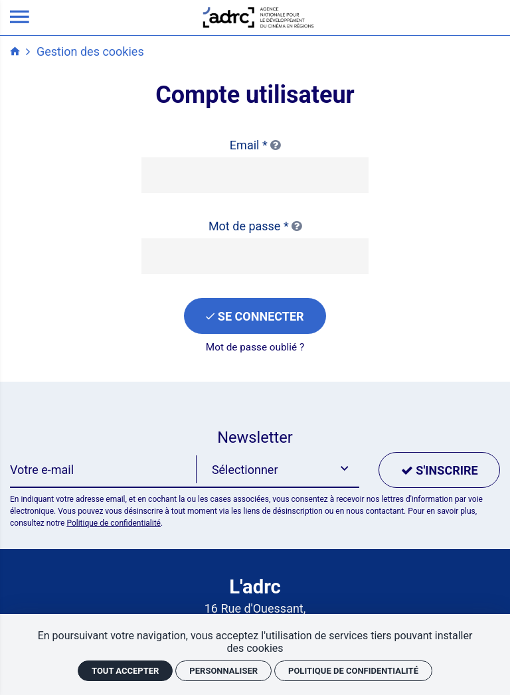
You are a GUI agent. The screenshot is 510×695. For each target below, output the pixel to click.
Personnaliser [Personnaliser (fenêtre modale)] (223, 671)
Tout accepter (125, 671)
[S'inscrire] (439, 470)
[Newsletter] (103, 470)
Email (255, 145)
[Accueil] (258, 16)
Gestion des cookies (90, 51)
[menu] (19, 18)
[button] (277, 470)
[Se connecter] (255, 316)
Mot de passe (255, 226)
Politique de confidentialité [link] (353, 671)
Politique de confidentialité (113, 523)
